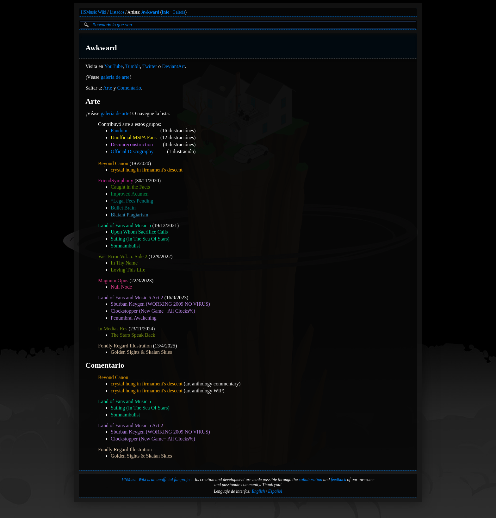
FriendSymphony (115, 180)
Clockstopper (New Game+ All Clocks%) (153, 311)
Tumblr (132, 66)
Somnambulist (125, 245)
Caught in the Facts (130, 187)
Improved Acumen (130, 194)
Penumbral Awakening (134, 318)
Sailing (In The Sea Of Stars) (140, 238)
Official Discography (132, 151)
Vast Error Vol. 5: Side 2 (122, 256)
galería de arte (115, 77)
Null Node (121, 287)
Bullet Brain (123, 207)
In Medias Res (112, 328)
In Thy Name (124, 262)
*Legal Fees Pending (132, 200)
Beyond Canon (113, 163)
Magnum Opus (113, 280)
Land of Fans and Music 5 (124, 225)
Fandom (119, 130)
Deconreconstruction (132, 144)
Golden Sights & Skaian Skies (141, 352)
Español (275, 491)
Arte (107, 87)
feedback (338, 479)
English (258, 491)
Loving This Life (128, 269)
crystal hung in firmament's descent (147, 169)
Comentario (129, 87)
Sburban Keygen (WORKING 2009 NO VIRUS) (160, 304)
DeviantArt (173, 66)
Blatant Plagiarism (129, 214)
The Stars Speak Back (133, 335)
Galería (179, 12)
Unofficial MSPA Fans (134, 137)
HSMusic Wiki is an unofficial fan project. (157, 479)
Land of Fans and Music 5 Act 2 (130, 297)
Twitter (149, 66)
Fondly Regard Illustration (125, 345)
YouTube (113, 66)
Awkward (150, 12)
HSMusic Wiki (93, 12)
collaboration (310, 479)
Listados (117, 12)
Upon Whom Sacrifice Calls (139, 231)
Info (165, 12)
